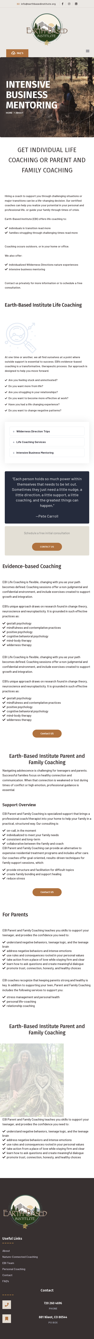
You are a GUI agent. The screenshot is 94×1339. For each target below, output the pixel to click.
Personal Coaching (13, 1269)
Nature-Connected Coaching (20, 1256)
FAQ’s (5, 1281)
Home (9, 112)
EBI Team (8, 1263)
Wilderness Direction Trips (33, 431)
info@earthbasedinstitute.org (36, 3)
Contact (7, 1275)
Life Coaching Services (31, 442)
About (6, 1250)
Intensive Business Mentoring (35, 452)
